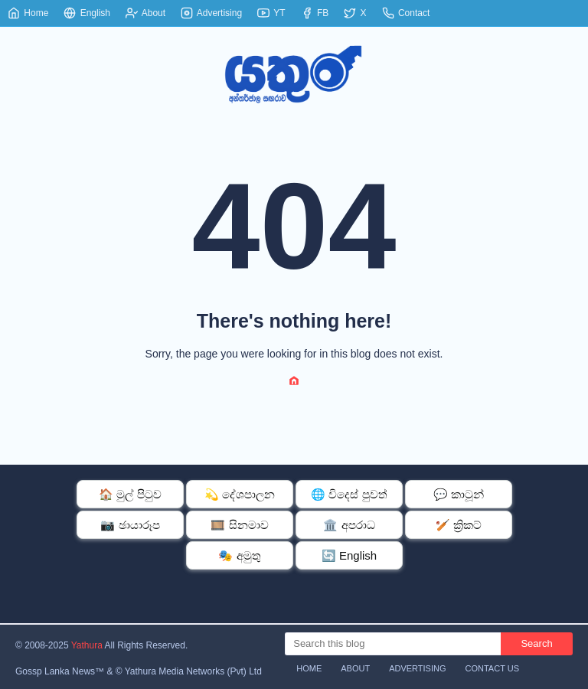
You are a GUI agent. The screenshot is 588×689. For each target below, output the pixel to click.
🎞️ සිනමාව (239, 524)
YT (271, 13)
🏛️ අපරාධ (348, 524)
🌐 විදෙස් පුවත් (349, 494)
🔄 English (349, 555)
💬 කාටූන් (458, 494)
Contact (406, 13)
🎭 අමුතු (239, 555)
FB (315, 13)
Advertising (211, 13)
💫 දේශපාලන (239, 494)
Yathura (87, 645)
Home (28, 13)
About (145, 13)
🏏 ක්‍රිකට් (459, 524)
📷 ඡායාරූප (129, 524)
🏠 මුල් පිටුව (130, 494)
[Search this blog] (393, 643)
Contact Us (493, 668)
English (87, 13)
